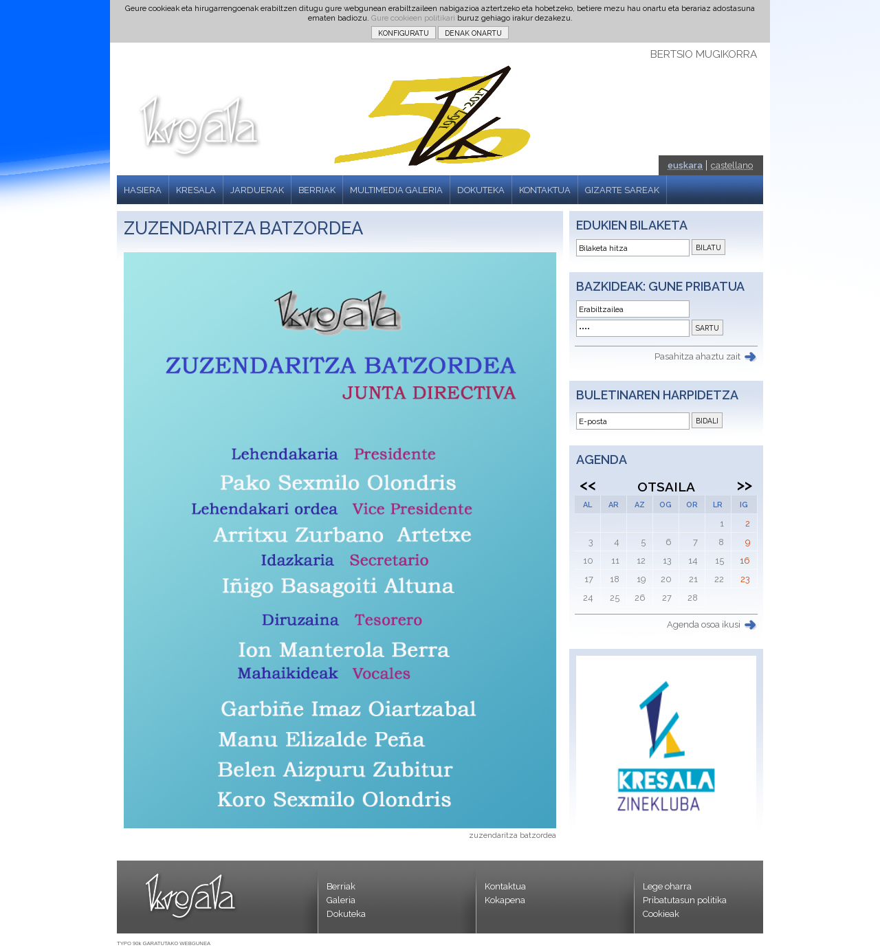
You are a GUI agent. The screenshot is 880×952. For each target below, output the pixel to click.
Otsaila (666, 486)
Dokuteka (346, 914)
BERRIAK (317, 190)
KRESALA (196, 190)
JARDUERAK (257, 190)
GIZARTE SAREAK (622, 190)
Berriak (341, 886)
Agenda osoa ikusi (703, 624)
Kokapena (505, 900)
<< (588, 485)
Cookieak (661, 914)
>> (744, 485)
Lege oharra (667, 886)
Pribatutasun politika (685, 900)
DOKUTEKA (481, 190)
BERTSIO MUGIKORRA (703, 54)
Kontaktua (505, 886)
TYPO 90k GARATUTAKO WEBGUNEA (163, 943)
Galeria (341, 900)
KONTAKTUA (545, 190)
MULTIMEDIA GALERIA (396, 190)
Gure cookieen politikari (413, 18)
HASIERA (143, 190)
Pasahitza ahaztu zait (697, 356)
